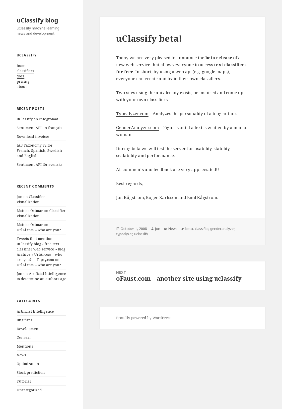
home (21, 65)
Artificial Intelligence (35, 311)
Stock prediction (31, 372)
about (22, 86)
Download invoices (33, 136)
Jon (19, 273)
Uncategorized (29, 390)
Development (28, 328)
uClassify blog (37, 20)
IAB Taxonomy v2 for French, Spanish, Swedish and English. (39, 150)
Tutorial (24, 381)
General (24, 337)
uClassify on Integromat (37, 119)
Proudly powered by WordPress (143, 317)
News (21, 355)
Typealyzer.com (132, 113)
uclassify (141, 233)
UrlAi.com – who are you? (39, 229)
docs (20, 76)
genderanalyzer (222, 228)
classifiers (25, 70)
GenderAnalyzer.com (137, 127)
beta (189, 228)
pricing (23, 81)
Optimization (28, 363)
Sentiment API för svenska (40, 164)
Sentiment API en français (39, 127)
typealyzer (124, 233)
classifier (201, 228)
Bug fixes (24, 320)
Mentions (25, 346)
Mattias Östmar (30, 210)
